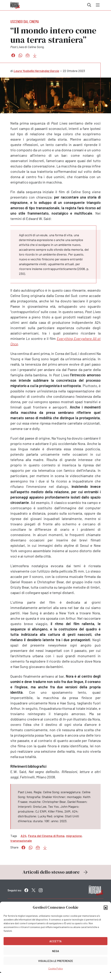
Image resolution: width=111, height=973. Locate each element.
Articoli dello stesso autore (55, 872)
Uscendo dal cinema (24, 21)
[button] (105, 907)
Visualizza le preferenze (55, 960)
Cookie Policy (55, 968)
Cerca (89, 5)
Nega (55, 951)
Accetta (55, 941)
